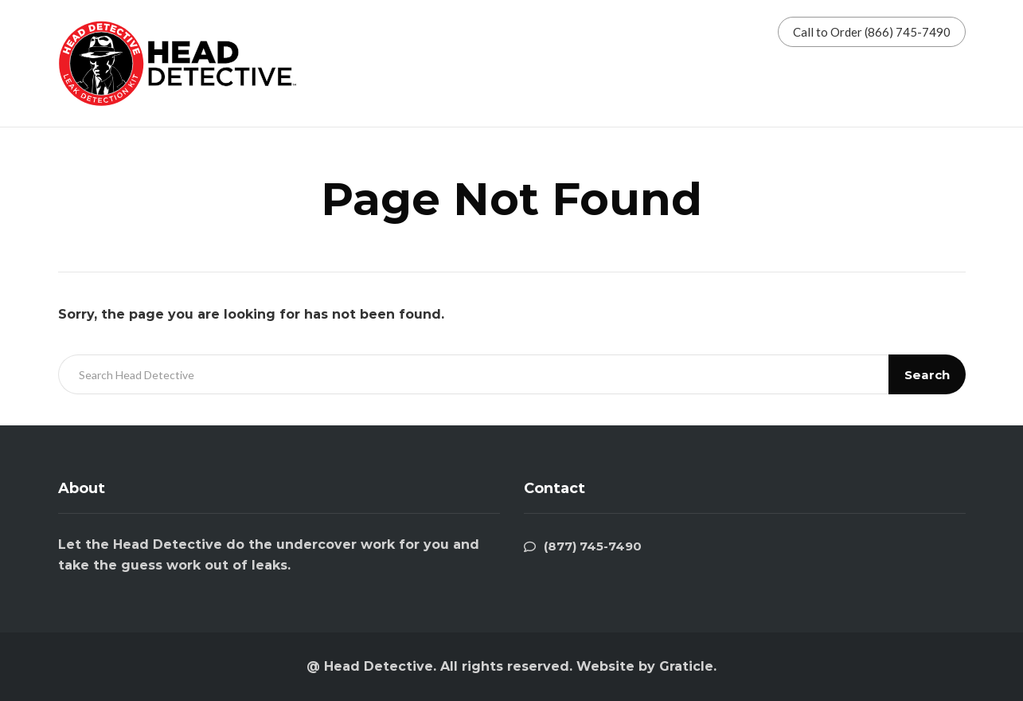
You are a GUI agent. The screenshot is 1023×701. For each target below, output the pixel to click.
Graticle (686, 666)
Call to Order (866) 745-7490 (872, 32)
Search (927, 374)
